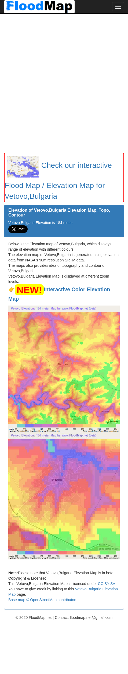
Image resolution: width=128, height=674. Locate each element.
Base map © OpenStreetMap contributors (42, 600)
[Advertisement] (64, 83)
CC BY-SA (106, 583)
